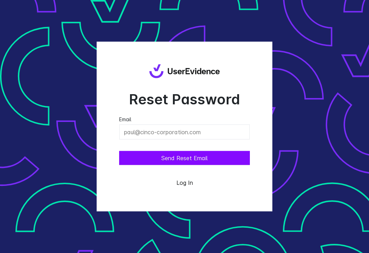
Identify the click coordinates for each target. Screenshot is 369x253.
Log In (184, 182)
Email (125, 119)
